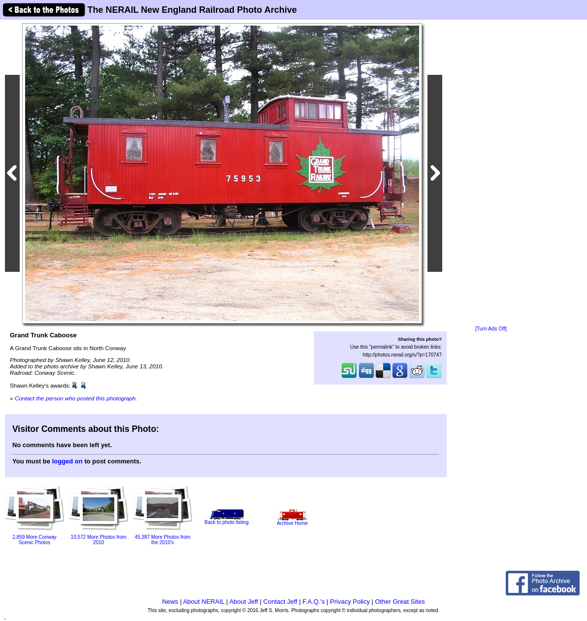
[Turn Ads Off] (491, 328)
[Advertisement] (491, 173)
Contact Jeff (280, 601)
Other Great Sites (400, 601)
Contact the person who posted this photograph (75, 398)
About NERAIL (204, 601)
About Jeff (243, 601)
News (170, 601)
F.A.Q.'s (313, 601)
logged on (67, 461)
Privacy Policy (350, 601)
